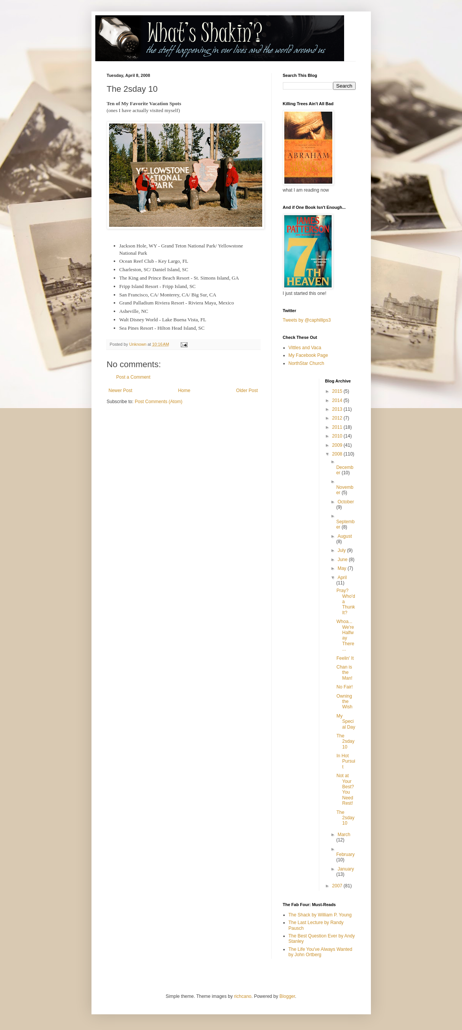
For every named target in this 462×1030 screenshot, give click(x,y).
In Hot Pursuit (345, 761)
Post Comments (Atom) (159, 401)
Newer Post (120, 390)
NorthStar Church (306, 363)
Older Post (247, 390)
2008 (338, 454)
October (346, 501)
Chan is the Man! (344, 672)
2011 (338, 427)
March (344, 834)
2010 (338, 436)
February (345, 854)
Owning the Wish (344, 701)
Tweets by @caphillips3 (307, 320)
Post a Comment (133, 377)
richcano (242, 996)
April (342, 577)
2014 (338, 400)
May (343, 568)
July (342, 550)
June (343, 559)
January (346, 869)
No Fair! (344, 687)
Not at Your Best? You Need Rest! (345, 789)
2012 (338, 418)
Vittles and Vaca (305, 347)
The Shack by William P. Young (320, 915)
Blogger (287, 996)
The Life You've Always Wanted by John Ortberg (321, 952)
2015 (338, 391)
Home (184, 390)
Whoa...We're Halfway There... (345, 635)
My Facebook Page (308, 355)
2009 (338, 445)
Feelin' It (345, 658)
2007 (338, 885)
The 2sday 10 (345, 741)
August (345, 536)
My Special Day (345, 721)
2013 (338, 409)
